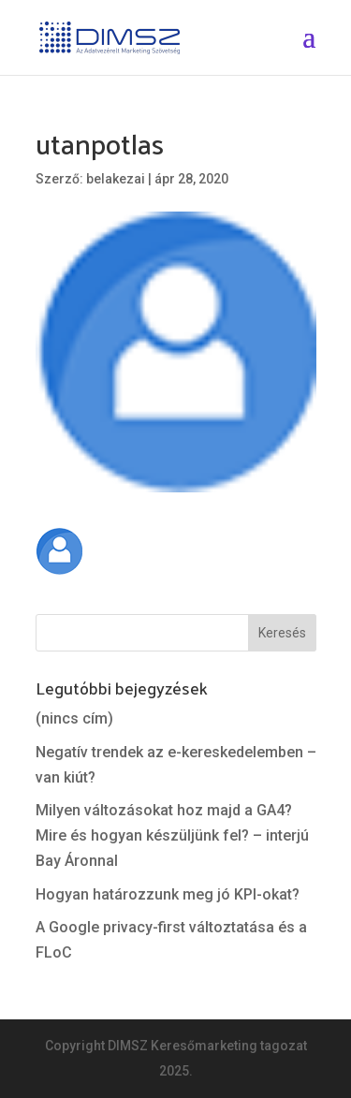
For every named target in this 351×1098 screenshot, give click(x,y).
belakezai (115, 178)
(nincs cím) (74, 718)
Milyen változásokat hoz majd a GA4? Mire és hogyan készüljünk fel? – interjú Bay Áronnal (172, 835)
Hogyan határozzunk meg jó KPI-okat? (168, 894)
